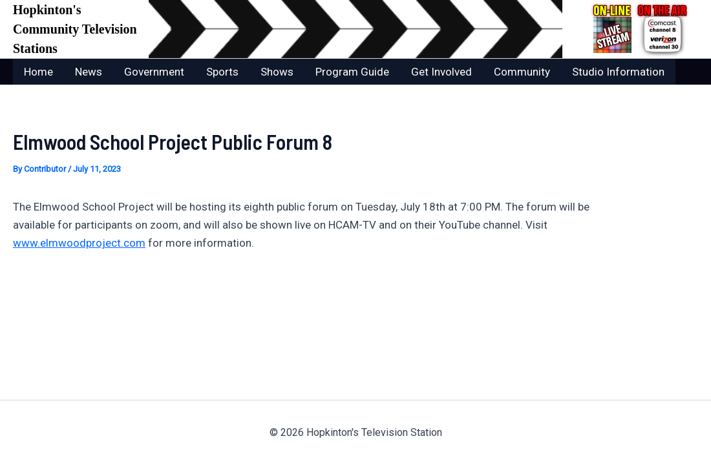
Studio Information (618, 71)
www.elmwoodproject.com (79, 242)
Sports (222, 71)
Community (522, 71)
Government (154, 71)
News (88, 71)
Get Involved (441, 71)
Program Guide (352, 71)
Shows (276, 71)
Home (38, 71)
